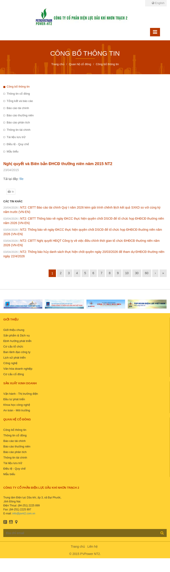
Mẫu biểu (12, 151)
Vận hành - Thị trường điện (20, 393)
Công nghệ (10, 363)
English (158, 3)
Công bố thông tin (18, 86)
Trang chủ (78, 546)
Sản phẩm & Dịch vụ (16, 335)
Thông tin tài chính (18, 129)
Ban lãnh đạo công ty (16, 352)
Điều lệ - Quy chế (18, 144)
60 (146, 273)
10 (127, 273)
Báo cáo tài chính (18, 108)
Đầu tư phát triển (14, 399)
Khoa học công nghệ (16, 404)
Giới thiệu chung (13, 330)
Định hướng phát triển (17, 341)
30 (136, 273)
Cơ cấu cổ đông (13, 374)
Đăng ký (162, 533)
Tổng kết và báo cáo (20, 101)
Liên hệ (92, 546)
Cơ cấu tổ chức (13, 346)
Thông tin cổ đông (18, 93)
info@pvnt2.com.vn (23, 513)
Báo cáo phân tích (18, 122)
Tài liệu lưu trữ (16, 137)
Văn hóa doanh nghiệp (17, 368)
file (22, 179)
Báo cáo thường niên (20, 115)
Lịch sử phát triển (14, 357)
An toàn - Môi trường (16, 410)
